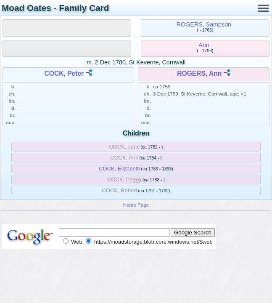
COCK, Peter (64, 73)
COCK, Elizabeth (119, 168)
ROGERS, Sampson (204, 24)
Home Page (136, 204)
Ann (203, 45)
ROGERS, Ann (199, 73)
